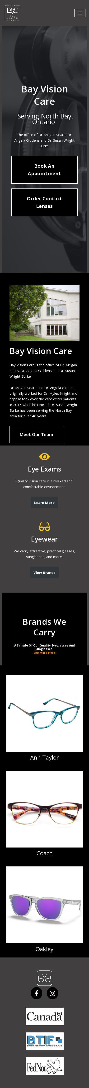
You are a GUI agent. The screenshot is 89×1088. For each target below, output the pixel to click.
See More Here (44, 636)
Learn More (44, 496)
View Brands (44, 566)
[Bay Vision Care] (12, 13)
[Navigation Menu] (79, 13)
